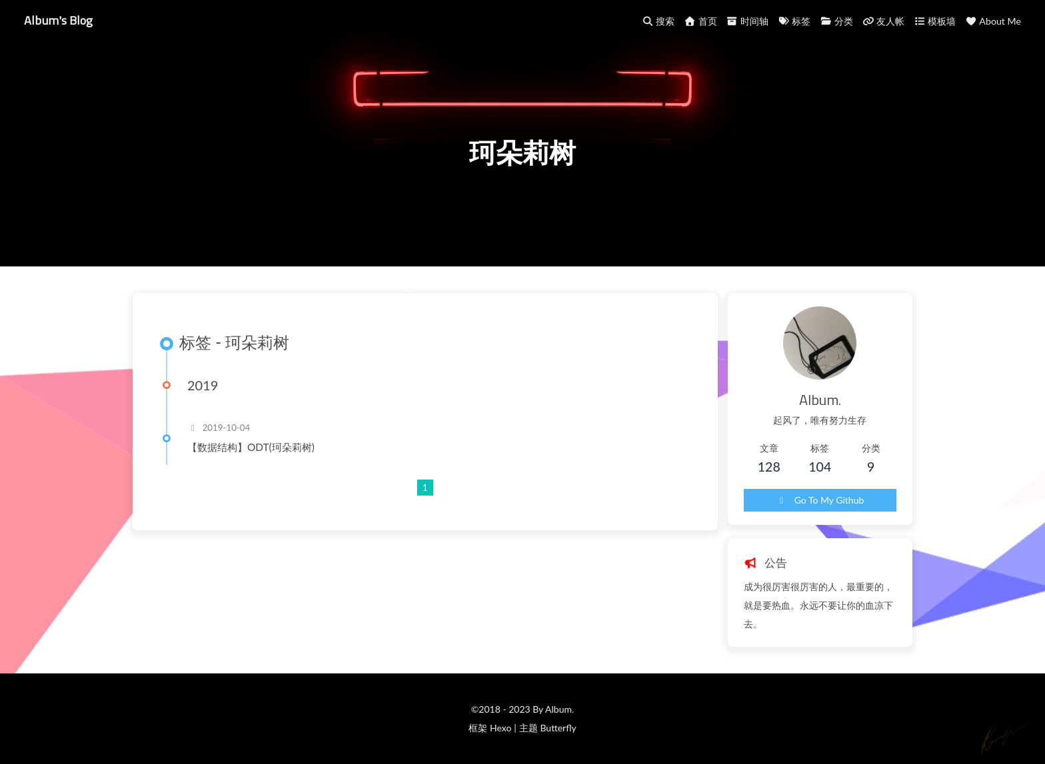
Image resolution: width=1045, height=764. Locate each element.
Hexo (500, 727)
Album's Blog (58, 20)
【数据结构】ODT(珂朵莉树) (251, 447)
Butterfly (558, 727)
